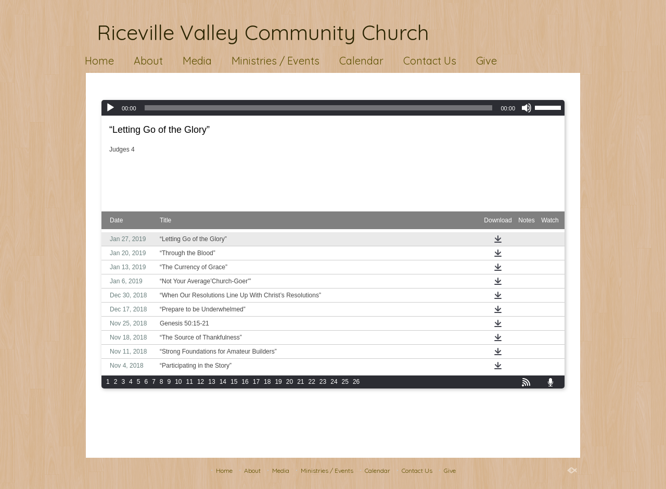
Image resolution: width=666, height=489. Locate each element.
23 (322, 381)
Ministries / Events (275, 60)
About (148, 60)
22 (312, 381)
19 (278, 381)
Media (197, 60)
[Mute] (526, 108)
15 (233, 381)
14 (223, 381)
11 (189, 381)
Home (99, 60)
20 (289, 381)
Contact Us (429, 60)
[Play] (110, 108)
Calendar (361, 60)
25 (345, 381)
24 (333, 381)
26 (356, 381)
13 (211, 381)
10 (178, 381)
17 (256, 381)
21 (300, 381)
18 (267, 381)
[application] (333, 108)
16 (244, 381)
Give (486, 60)
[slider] (319, 107)
